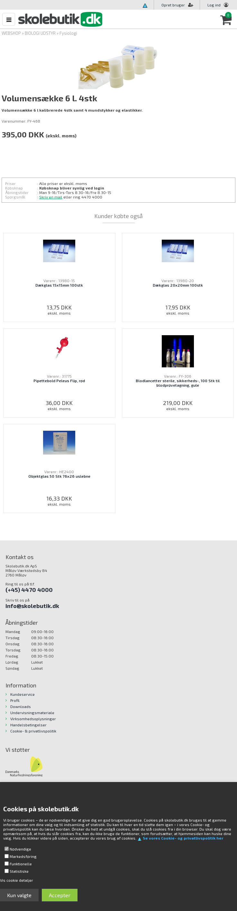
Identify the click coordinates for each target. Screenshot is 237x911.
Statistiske (19, 871)
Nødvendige (20, 849)
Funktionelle (21, 863)
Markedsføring (23, 856)
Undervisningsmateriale (32, 712)
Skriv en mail (50, 197)
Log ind (214, 5)
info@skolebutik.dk (32, 605)
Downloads (20, 706)
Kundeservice (22, 694)
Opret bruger (177, 5)
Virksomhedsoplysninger (33, 718)
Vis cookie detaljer (16, 880)
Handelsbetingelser (28, 724)
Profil (15, 700)
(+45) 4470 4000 (29, 589)
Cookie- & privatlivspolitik (33, 731)
